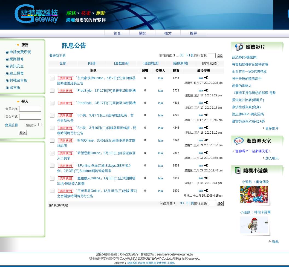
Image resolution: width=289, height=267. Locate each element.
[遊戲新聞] (180, 63)
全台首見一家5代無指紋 (249, 71)
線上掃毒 (17, 73)
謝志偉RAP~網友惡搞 (248, 114)
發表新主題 (57, 56)
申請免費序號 (20, 52)
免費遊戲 (161, 263)
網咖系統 (132, 263)
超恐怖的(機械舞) (244, 57)
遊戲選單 (151, 263)
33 (181, 55)
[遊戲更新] (121, 63)
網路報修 (17, 59)
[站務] (92, 63)
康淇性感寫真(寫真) (246, 107)
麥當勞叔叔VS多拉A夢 (248, 121)
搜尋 (193, 33)
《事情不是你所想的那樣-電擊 (254, 93)
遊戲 (275, 242)
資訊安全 (17, 66)
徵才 (168, 33)
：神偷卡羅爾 (261, 212)
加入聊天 (270, 158)
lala (160, 78)
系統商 (141, 263)
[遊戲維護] (150, 63)
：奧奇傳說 (261, 182)
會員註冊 (11, 125)
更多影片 (270, 128)
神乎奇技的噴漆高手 (247, 79)
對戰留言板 (18, 80)
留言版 (15, 87)
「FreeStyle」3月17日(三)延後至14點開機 (105, 103)
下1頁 (189, 55)
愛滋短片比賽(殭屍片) (248, 100)
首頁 (117, 33)
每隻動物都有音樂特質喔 (250, 64)
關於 (142, 33)
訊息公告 (74, 45)
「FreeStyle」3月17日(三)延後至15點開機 (105, 91)
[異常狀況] (65, 78)
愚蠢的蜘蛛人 (242, 86)
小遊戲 (247, 182)
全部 (63, 63)
